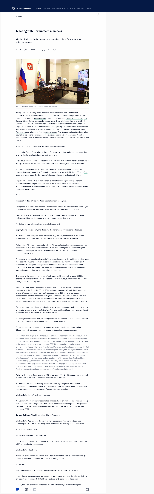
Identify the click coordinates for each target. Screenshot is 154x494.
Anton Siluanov (51, 132)
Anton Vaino (48, 115)
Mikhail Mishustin (60, 113)
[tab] (17, 489)
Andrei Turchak (28, 135)
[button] (3, 3)
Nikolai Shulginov (75, 186)
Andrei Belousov (40, 118)
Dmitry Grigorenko (78, 124)
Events (19, 16)
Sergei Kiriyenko (75, 115)
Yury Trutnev (20, 129)
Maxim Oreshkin (45, 129)
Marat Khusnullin (70, 121)
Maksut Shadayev (75, 169)
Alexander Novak (43, 121)
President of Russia (24, 3)
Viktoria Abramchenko (74, 118)
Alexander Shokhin (67, 137)
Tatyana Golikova (29, 121)
